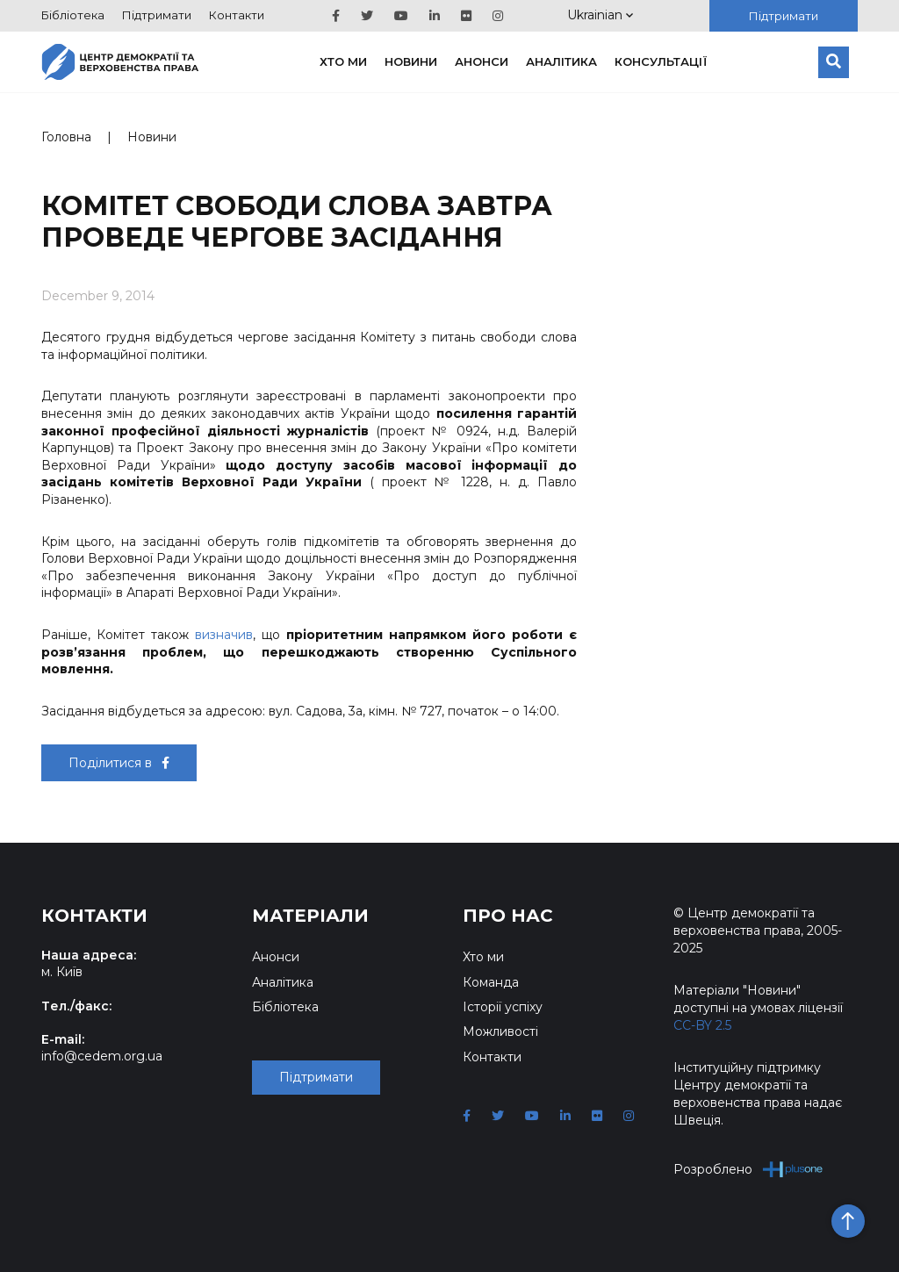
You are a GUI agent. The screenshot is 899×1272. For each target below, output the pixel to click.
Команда (491, 982)
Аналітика (561, 61)
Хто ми (343, 61)
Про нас (508, 915)
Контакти (236, 15)
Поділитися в (118, 763)
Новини (411, 61)
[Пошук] (833, 62)
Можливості (500, 1031)
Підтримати (156, 15)
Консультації (661, 61)
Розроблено (748, 1168)
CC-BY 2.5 (702, 1025)
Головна (66, 137)
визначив (224, 635)
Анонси (481, 61)
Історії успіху (503, 1007)
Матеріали (310, 915)
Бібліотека (72, 15)
